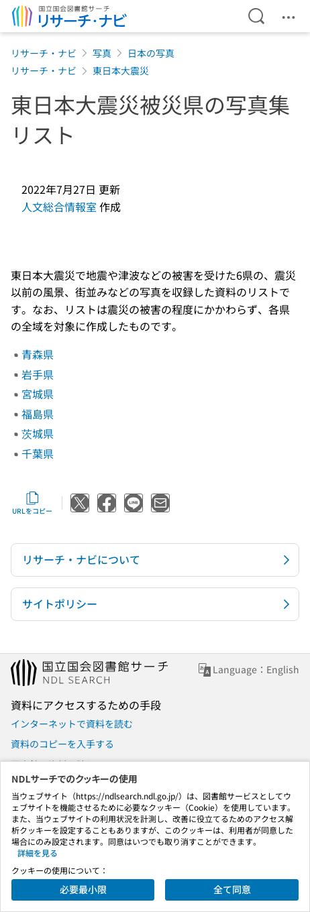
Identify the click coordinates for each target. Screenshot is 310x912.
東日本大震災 (121, 70)
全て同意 (232, 889)
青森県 (37, 354)
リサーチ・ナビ (43, 53)
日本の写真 (150, 53)
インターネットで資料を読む (72, 723)
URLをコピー (32, 503)
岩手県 (37, 374)
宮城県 (37, 394)
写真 (102, 53)
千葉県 (37, 453)
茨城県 (37, 433)
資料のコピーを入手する (62, 743)
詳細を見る (37, 852)
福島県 (37, 414)
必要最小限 (83, 889)
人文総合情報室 (59, 206)
